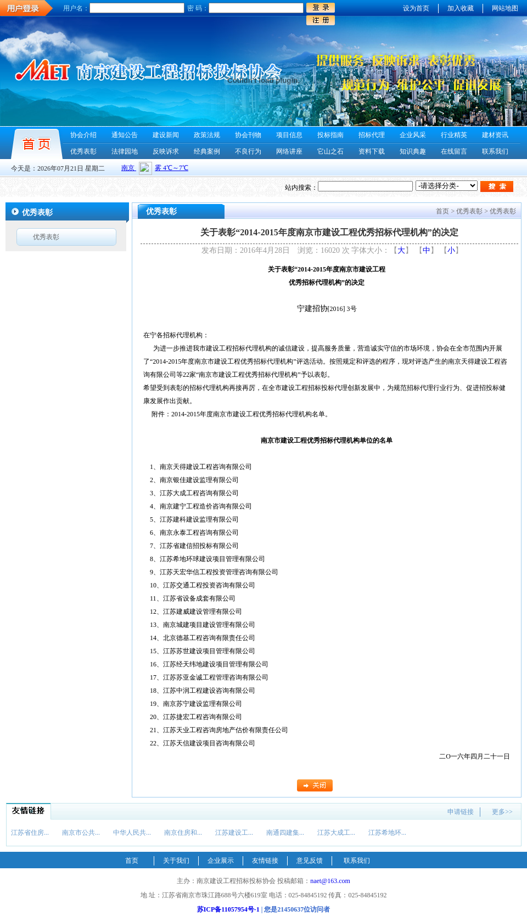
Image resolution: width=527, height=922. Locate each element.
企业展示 (221, 860)
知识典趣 (413, 151)
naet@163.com (330, 881)
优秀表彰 (83, 151)
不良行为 (248, 151)
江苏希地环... (387, 832)
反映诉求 (166, 151)
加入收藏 (460, 8)
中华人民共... (132, 832)
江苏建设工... (234, 832)
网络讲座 (289, 151)
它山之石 (330, 151)
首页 (131, 860)
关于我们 (176, 860)
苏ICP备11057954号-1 (228, 909)
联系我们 (495, 151)
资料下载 (371, 151)
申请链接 (460, 812)
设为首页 (416, 8)
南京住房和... (183, 832)
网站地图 (505, 8)
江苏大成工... (336, 832)
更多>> (502, 812)
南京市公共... (81, 832)
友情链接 (265, 860)
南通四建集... (285, 832)
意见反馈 (309, 860)
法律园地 (124, 151)
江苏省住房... (30, 832)
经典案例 (207, 151)
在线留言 (454, 151)
